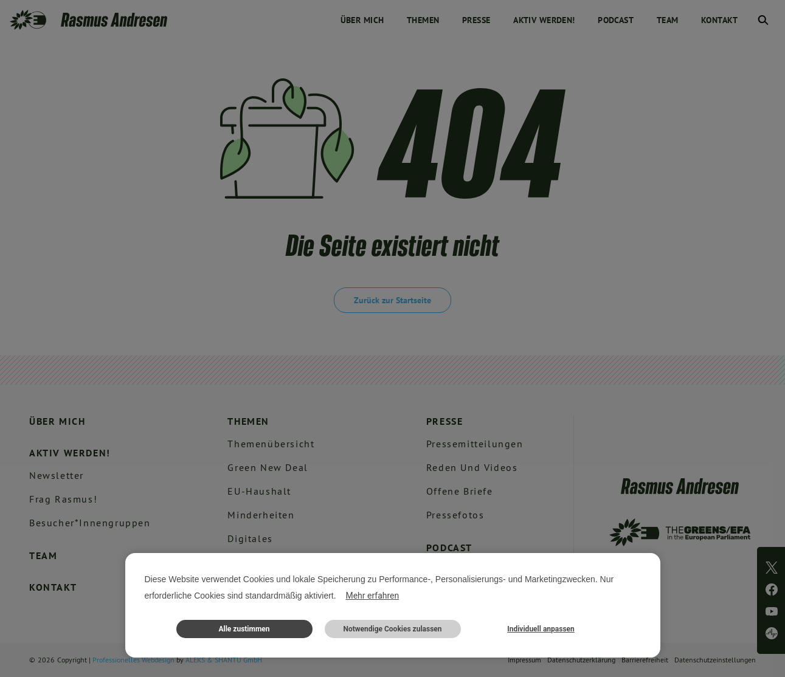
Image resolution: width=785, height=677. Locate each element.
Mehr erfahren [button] (372, 595)
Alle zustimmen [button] (243, 629)
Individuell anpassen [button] (541, 629)
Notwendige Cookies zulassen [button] (392, 629)
